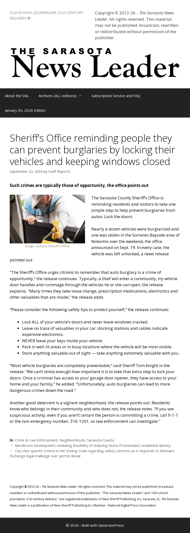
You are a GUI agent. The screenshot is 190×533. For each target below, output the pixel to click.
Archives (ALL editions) (63, 95)
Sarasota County (100, 440)
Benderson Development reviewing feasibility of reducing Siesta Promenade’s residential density (93, 445)
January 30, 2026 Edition (25, 110)
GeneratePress (111, 525)
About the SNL (17, 95)
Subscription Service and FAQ (116, 95)
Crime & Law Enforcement (36, 440)
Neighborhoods (72, 440)
